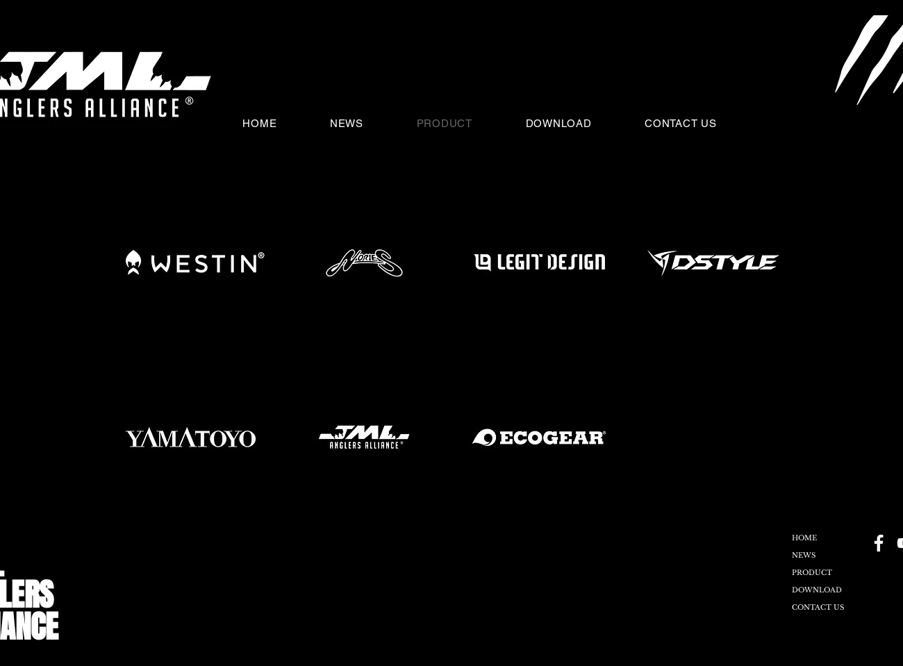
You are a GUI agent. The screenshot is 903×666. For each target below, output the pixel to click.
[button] (807, 123)
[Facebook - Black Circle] (878, 543)
